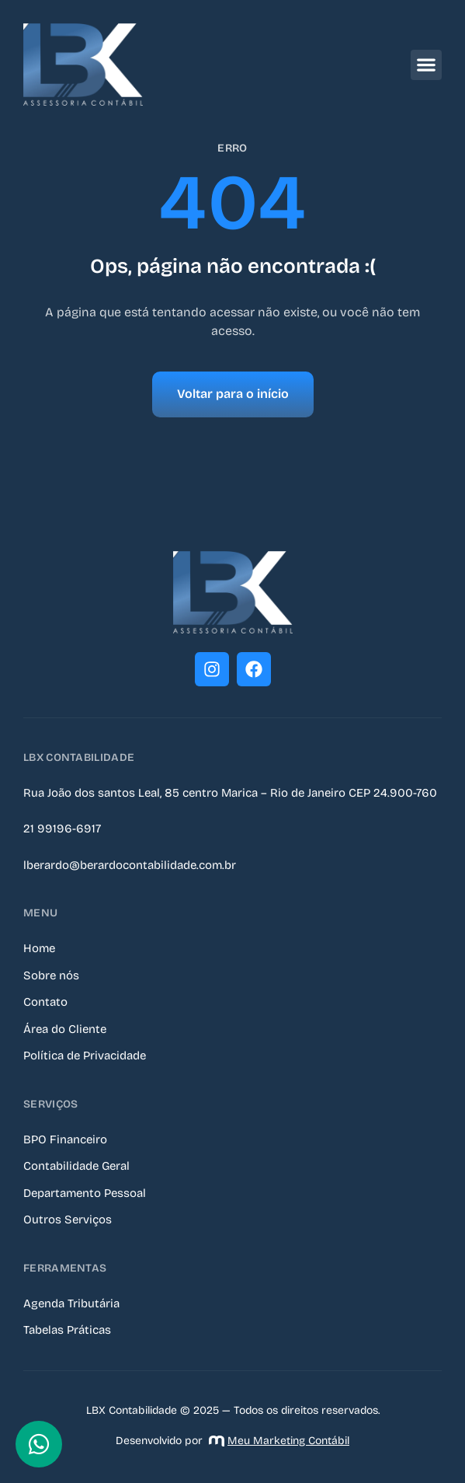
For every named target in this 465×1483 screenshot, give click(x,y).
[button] (426, 65)
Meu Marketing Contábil (279, 1440)
